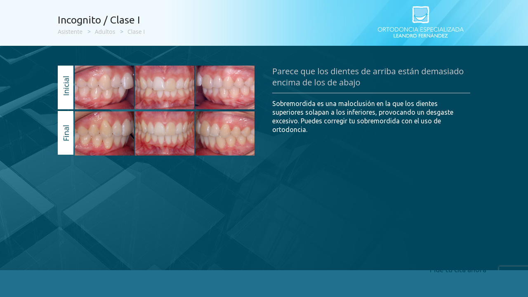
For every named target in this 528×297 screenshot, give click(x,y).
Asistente (70, 31)
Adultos (105, 31)
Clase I (136, 31)
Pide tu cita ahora (457, 269)
